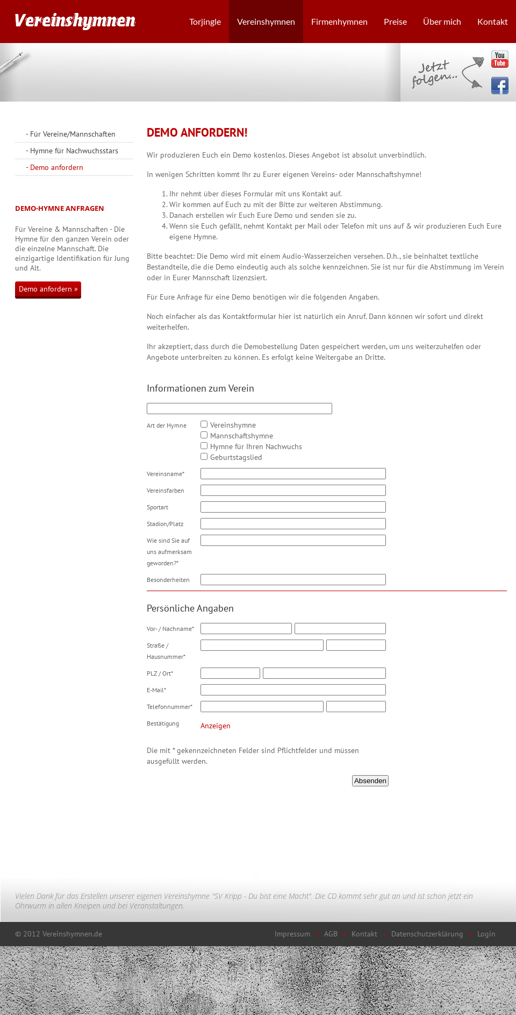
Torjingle (205, 21)
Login (486, 934)
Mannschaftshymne (241, 436)
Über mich (442, 21)
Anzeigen (215, 725)
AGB (331, 934)
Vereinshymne (233, 425)
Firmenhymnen (339, 21)
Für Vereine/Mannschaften (73, 134)
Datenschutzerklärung (427, 934)
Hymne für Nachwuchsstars (74, 150)
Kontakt (492, 21)
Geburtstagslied (236, 457)
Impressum (292, 934)
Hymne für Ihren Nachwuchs (256, 446)
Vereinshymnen (266, 21)
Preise (395, 21)
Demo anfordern (56, 167)
